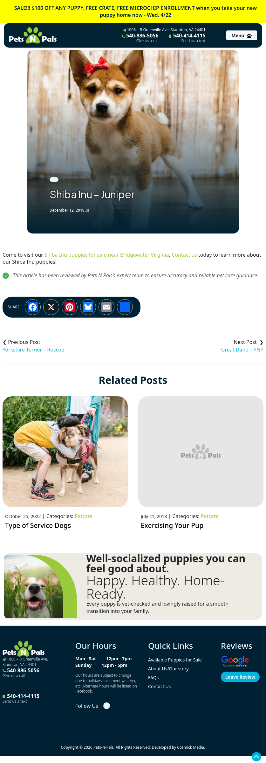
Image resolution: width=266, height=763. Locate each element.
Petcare (83, 516)
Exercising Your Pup (172, 525)
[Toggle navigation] (241, 35)
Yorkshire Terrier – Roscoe (33, 349)
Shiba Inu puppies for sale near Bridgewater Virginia (106, 254)
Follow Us (86, 705)
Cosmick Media (190, 747)
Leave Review (240, 677)
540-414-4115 (187, 37)
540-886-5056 (140, 37)
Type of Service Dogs (38, 525)
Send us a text (193, 41)
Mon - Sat (85, 658)
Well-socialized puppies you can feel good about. (165, 563)
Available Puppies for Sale (175, 660)
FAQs (153, 677)
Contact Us (159, 686)
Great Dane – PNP (242, 349)
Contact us (184, 254)
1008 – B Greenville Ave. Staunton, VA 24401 (164, 29)
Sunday (83, 665)
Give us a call (147, 41)
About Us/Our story (168, 669)
